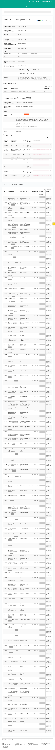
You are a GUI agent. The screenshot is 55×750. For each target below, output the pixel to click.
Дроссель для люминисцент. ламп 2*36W (12, 584)
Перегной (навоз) (11, 723)
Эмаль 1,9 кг (10, 288)
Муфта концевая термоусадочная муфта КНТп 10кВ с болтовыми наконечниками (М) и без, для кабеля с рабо (13, 404)
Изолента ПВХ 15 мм (12, 593)
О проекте (17, 743)
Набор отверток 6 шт (12, 708)
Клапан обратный (11, 365)
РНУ (21, 6)
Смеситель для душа (12, 480)
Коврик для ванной (12, 375)
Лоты (9, 6)
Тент (9, 500)
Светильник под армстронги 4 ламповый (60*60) (13, 243)
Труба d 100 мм (11, 262)
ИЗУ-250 (9, 598)
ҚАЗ (29, 1)
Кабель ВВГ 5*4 (11, 629)
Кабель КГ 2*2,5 (11, 640)
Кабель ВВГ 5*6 (11, 635)
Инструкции (27, 6)
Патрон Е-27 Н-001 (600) (13, 713)
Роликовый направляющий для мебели (12, 450)
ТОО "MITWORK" (6, 742)
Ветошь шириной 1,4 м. (13, 538)
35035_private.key (14, 165)
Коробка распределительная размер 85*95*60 (12, 668)
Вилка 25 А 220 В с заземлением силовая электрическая (12, 535)
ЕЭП (4, 2)
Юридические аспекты (19, 745)
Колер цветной (11, 380)
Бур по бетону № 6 (12, 523)
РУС (33, 1)
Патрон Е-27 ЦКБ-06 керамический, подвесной (12, 720)
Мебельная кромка (12, 396)
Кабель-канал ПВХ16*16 (13, 354)
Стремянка (10, 257)
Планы (4, 6)
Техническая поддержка (45, 743)
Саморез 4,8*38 (11, 453)
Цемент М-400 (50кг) (12, 283)
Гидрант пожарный (12, 490)
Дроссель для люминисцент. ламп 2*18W (12, 579)
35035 (28, 98)
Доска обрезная (11, 572)
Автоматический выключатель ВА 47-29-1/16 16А (13, 198)
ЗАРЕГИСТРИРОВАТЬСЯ (47, 1)
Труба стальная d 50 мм (13, 485)
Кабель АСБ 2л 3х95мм (13, 619)
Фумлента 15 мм (11, 277)
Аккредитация (31, 743)
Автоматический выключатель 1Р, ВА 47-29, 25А (13, 203)
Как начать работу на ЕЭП (20, 744)
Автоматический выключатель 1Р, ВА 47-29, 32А (13, 305)
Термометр (10, 495)
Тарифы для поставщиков (33, 744)
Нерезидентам (31, 745)
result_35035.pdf (14, 175)
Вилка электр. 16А (12, 543)
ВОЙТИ (37, 1)
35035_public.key (14, 159)
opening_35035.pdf (14, 170)
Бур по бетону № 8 (12, 528)
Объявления (15, 6)
